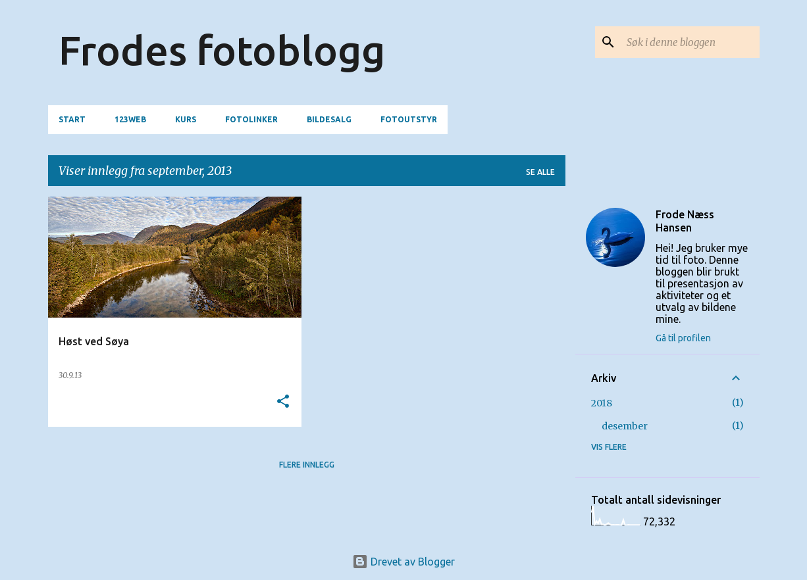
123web (130, 119)
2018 (601, 403)
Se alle (540, 172)
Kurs (185, 119)
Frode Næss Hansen (685, 220)
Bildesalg (329, 119)
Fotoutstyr (408, 119)
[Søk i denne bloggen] (690, 42)
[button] (283, 402)
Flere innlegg (306, 464)
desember (625, 426)
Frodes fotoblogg (222, 50)
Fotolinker (251, 119)
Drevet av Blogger (403, 562)
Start (72, 119)
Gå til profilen (683, 338)
